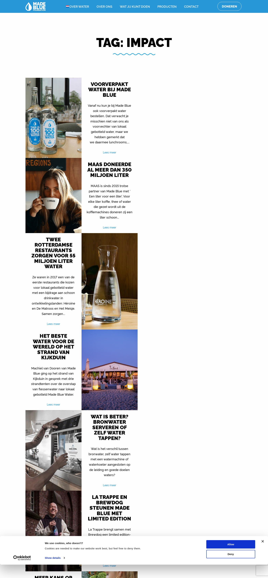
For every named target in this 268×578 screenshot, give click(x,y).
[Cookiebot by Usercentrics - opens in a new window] (22, 571)
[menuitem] (65, 6)
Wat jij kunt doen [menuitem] (135, 6)
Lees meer (106, 152)
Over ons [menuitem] (104, 6)
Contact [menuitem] (191, 6)
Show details (53, 571)
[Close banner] (263, 555)
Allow (230, 557)
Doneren (229, 6)
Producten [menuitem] (167, 6)
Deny (231, 567)
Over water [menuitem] (79, 6)
